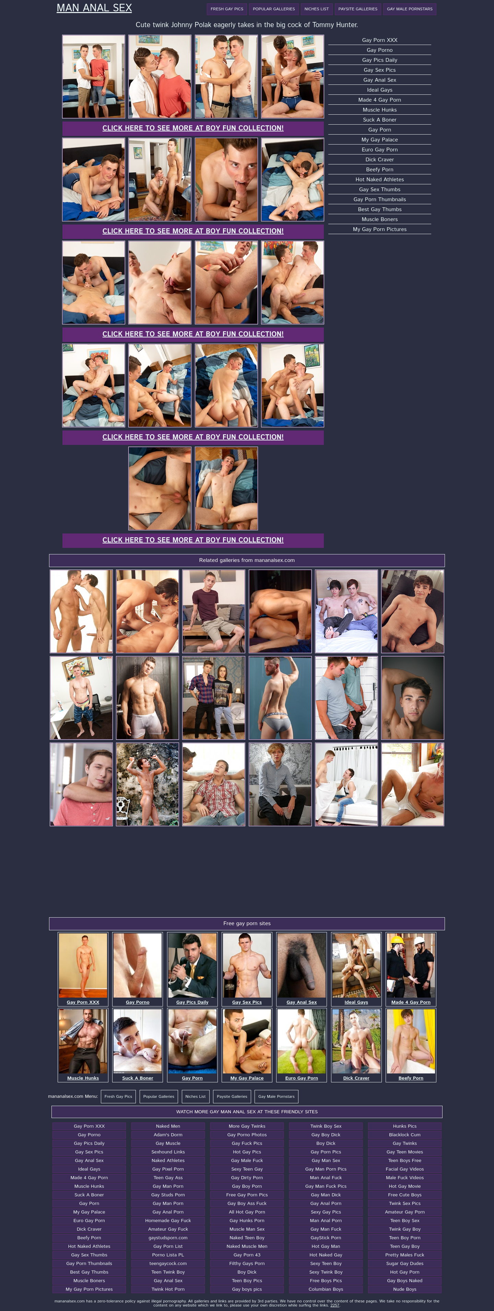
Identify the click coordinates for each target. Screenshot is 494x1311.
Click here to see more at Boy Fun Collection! (193, 129)
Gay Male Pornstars (410, 9)
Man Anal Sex (94, 8)
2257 (334, 1305)
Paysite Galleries (358, 9)
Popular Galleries (274, 9)
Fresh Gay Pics (227, 9)
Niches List (317, 9)
